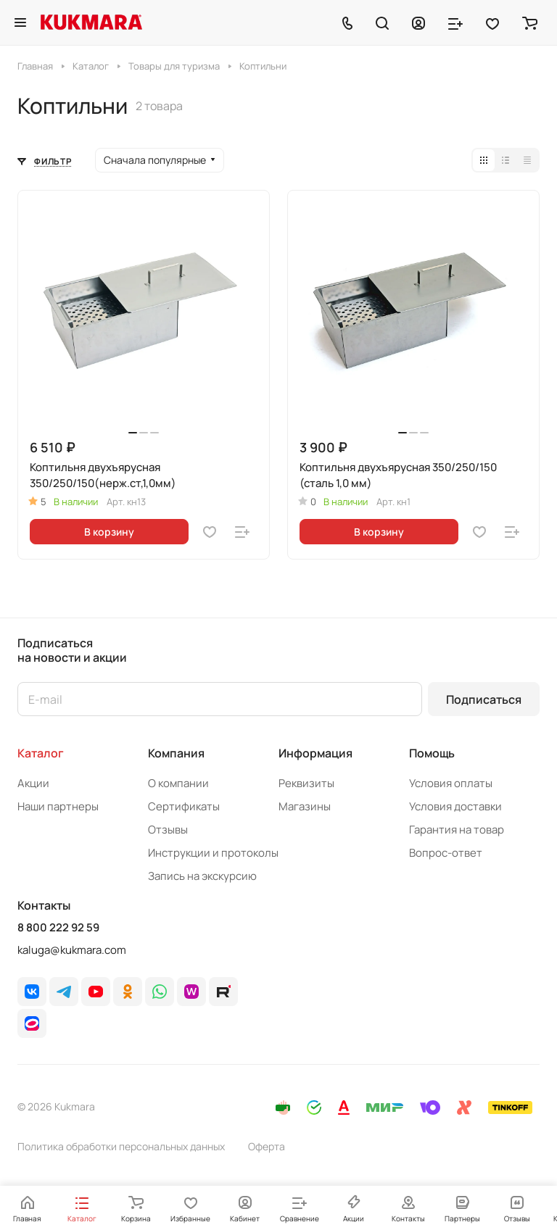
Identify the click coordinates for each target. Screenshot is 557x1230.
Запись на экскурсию (202, 876)
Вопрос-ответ (445, 852)
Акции (33, 783)
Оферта (266, 1146)
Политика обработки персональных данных (121, 1146)
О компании (178, 783)
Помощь (432, 753)
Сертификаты (184, 806)
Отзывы (168, 829)
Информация (315, 753)
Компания (176, 753)
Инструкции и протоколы (213, 852)
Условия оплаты (450, 783)
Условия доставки (455, 806)
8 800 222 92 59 (58, 927)
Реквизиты (306, 783)
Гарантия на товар (456, 829)
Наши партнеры (58, 806)
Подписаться (483, 699)
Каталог (40, 753)
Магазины (304, 806)
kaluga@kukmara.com (71, 949)
